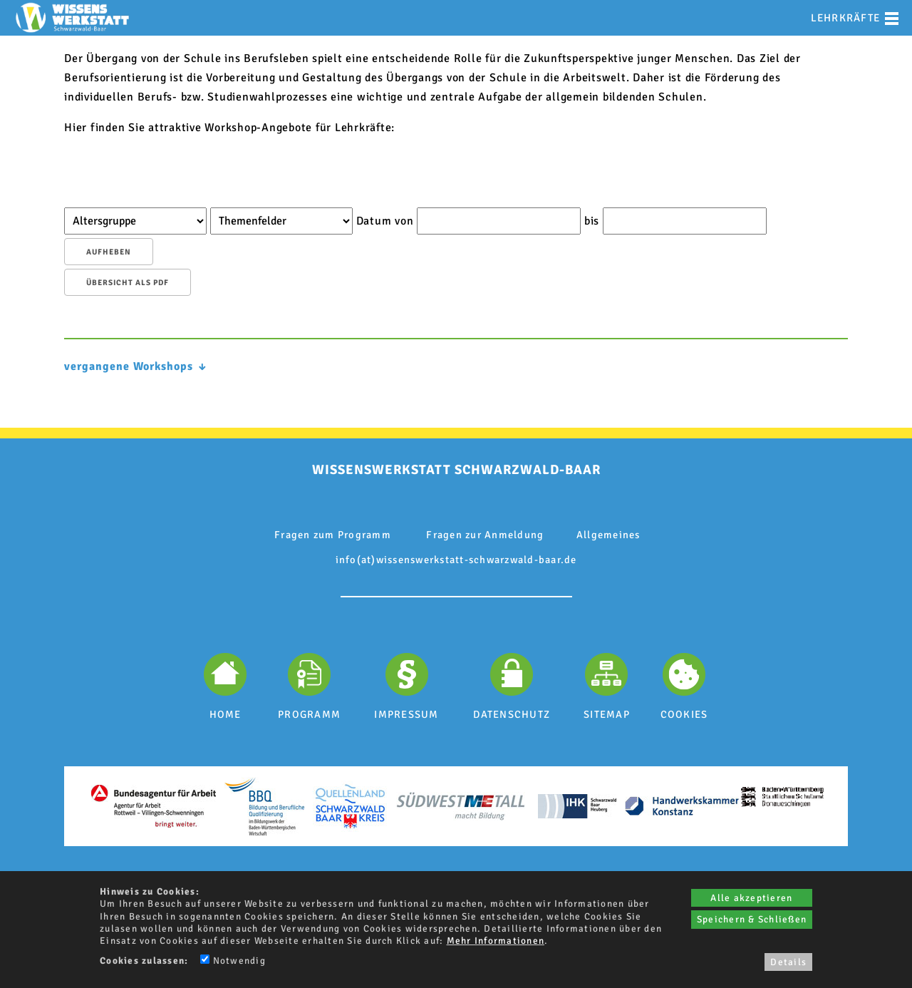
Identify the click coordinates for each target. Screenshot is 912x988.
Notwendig (233, 960)
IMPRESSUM (406, 714)
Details (788, 962)
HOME (225, 714)
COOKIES (684, 714)
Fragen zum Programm (332, 534)
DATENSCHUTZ (511, 714)
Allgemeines (608, 534)
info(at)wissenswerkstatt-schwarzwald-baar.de (456, 559)
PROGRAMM (309, 714)
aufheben (108, 252)
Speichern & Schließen (752, 919)
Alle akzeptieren (751, 898)
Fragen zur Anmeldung (485, 534)
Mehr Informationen (496, 941)
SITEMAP (607, 714)
